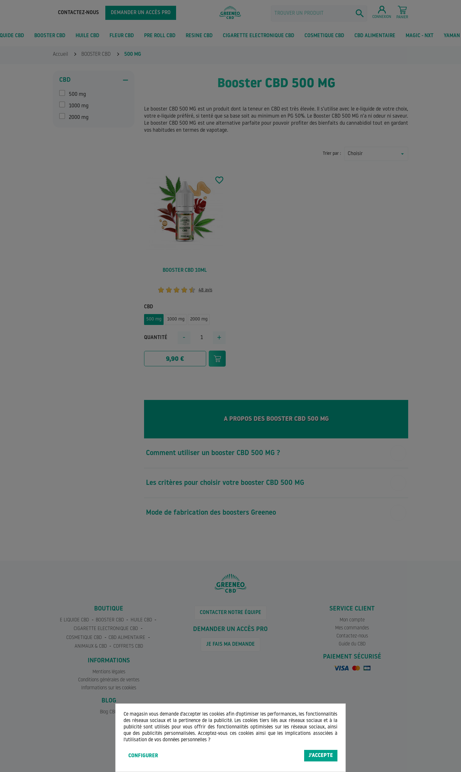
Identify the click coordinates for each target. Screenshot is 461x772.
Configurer (143, 756)
